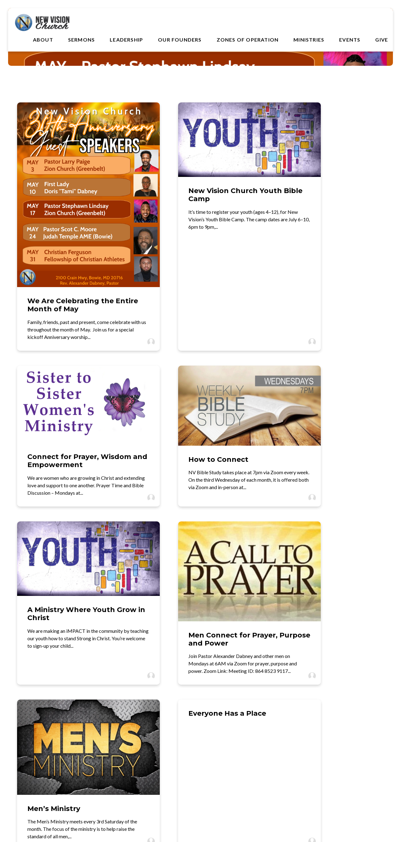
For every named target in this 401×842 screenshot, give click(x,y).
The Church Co (200, 809)
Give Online (345, 742)
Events (349, 40)
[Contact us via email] (56, 720)
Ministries (308, 40)
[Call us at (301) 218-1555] (152, 720)
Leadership (126, 40)
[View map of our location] (248, 720)
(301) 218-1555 (152, 742)
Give (381, 40)
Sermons (81, 40)
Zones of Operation (248, 40)
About (43, 40)
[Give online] (345, 720)
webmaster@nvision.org (56, 742)
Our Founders (179, 40)
